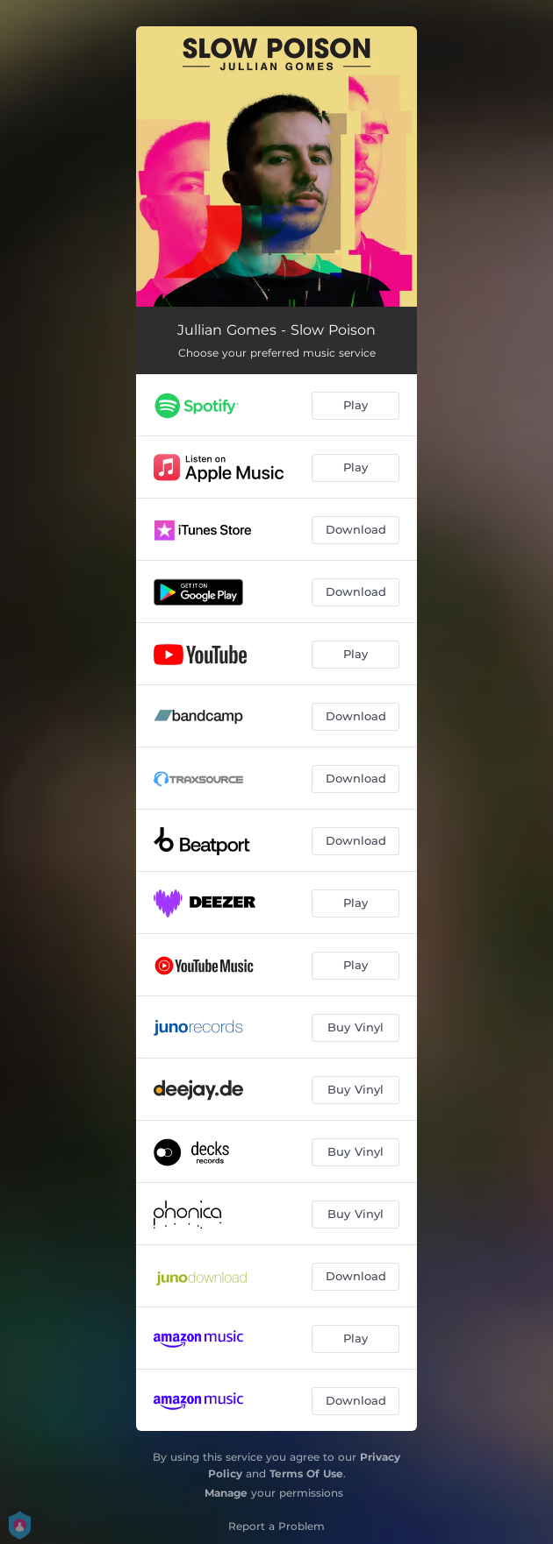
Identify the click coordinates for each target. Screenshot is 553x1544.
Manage (226, 1492)
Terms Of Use (306, 1473)
